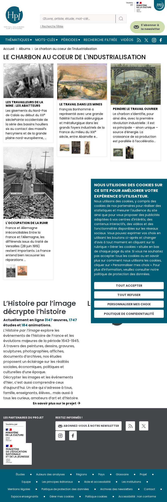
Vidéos (127, 39)
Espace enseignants (24, 496)
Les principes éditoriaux (57, 482)
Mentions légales (19, 489)
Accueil (8, 49)
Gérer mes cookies (62, 496)
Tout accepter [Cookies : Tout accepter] (129, 285)
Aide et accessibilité (97, 482)
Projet (143, 474)
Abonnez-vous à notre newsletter (88, 426)
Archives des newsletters (116, 489)
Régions (81, 474)
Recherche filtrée (100, 39)
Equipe (26, 482)
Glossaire (122, 474)
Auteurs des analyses (50, 474)
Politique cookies (96, 496)
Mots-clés (45, 39)
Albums (24, 49)
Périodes (69, 39)
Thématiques (17, 39)
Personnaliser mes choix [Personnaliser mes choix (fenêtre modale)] (129, 304)
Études (20, 474)
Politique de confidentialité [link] (129, 314)
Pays (101, 474)
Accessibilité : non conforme (137, 496)
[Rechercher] (78, 19)
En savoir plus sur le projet (54, 403)
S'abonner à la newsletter (150, 27)
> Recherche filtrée (51, 26)
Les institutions (131, 482)
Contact (149, 489)
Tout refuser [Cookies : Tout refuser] (128, 295)
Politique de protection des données (65, 489)
